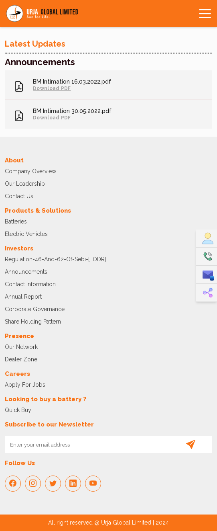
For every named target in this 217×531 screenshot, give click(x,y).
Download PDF (52, 88)
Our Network (21, 347)
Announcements (26, 272)
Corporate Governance (35, 309)
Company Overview (30, 171)
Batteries (16, 221)
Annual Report (23, 296)
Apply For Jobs (25, 384)
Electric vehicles (26, 234)
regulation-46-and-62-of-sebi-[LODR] (55, 259)
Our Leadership (25, 183)
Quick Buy (18, 410)
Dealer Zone (21, 359)
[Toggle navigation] (203, 13)
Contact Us (19, 196)
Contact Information (30, 284)
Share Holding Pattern (33, 321)
